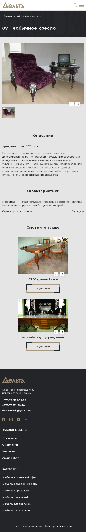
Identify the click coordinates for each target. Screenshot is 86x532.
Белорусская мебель (58, 526)
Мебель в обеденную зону (19, 484)
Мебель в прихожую (15, 490)
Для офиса (9, 438)
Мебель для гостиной (16, 503)
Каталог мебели (14, 430)
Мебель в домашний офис (19, 477)
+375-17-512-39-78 (13, 405)
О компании (10, 444)
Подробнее (43, 288)
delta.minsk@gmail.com (17, 410)
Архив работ (10, 458)
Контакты (8, 451)
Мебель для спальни (16, 510)
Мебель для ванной (15, 497)
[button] (71, 104)
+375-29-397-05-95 (14, 400)
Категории (10, 469)
